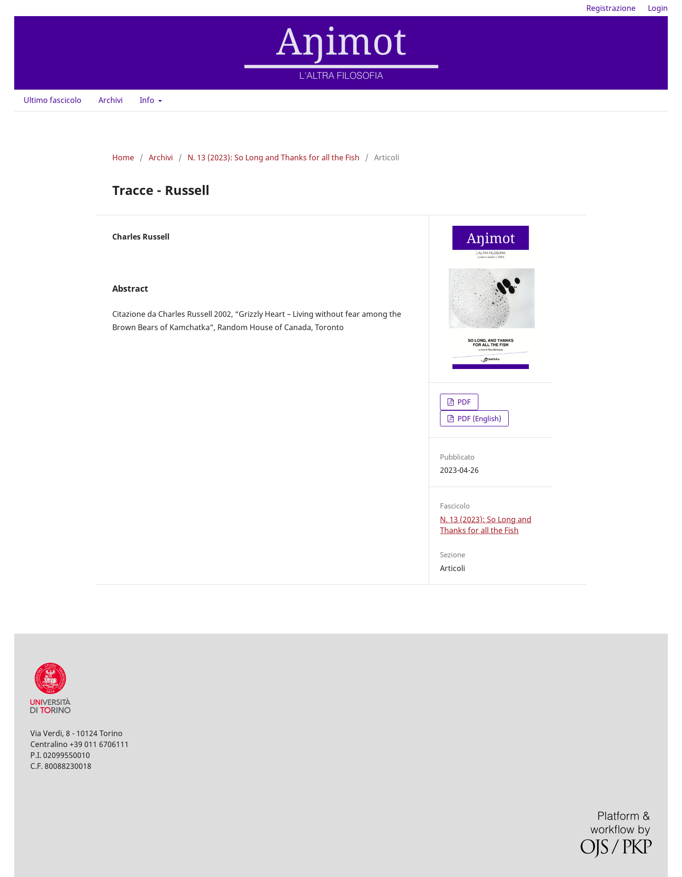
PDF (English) (478, 418)
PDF (463, 401)
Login (658, 8)
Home (123, 157)
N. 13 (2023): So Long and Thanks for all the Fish (273, 157)
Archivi (111, 100)
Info (148, 100)
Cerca (645, 100)
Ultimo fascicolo (52, 100)
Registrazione (611, 8)
